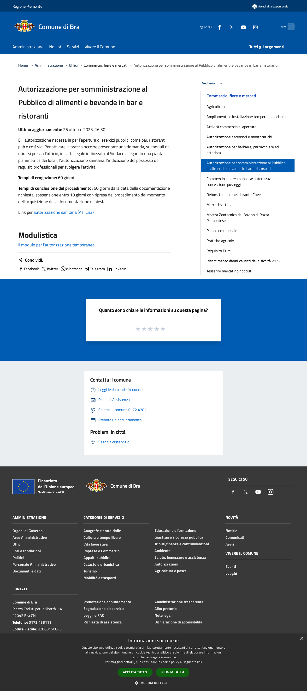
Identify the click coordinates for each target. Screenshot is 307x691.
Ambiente (162, 550)
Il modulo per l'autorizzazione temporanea (56, 245)
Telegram (94, 269)
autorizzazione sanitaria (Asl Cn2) (64, 212)
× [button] (301, 639)
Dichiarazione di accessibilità (178, 622)
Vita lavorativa (95, 544)
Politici (18, 557)
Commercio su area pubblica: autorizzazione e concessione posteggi (243, 181)
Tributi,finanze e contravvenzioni (181, 544)
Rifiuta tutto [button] (172, 672)
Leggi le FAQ (93, 615)
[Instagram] (246, 26)
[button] (153, 682)
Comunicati (234, 537)
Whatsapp (71, 269)
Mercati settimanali (222, 204)
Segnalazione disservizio (103, 608)
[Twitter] (222, 26)
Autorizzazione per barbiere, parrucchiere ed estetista (243, 150)
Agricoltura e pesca (170, 571)
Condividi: (30, 260)
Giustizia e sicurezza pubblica (178, 537)
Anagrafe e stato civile (102, 531)
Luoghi (231, 573)
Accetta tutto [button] (135, 672)
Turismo (90, 571)
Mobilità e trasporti (99, 578)
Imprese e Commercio (101, 551)
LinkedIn (116, 269)
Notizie (231, 531)
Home (23, 65)
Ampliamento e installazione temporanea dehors (246, 116)
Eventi (230, 566)
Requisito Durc (218, 251)
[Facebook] (210, 26)
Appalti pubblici (96, 557)
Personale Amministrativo (34, 564)
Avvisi (230, 544)
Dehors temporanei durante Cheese (235, 194)
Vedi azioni (213, 83)
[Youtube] (234, 26)
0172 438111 (40, 622)
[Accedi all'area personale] (270, 6)
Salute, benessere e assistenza (180, 557)
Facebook (28, 269)
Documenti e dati (26, 571)
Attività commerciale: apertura (231, 127)
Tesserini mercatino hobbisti (229, 271)
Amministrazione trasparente (178, 602)
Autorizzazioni (166, 564)
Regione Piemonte (27, 6)
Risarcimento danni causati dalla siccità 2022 (243, 261)
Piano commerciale (222, 230)
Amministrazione (49, 65)
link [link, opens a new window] (199, 662)
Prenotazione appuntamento (107, 602)
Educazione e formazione (175, 530)
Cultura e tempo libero (102, 537)
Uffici (73, 65)
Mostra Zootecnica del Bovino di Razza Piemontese (238, 217)
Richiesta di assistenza (102, 622)
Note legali (163, 615)
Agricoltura (216, 106)
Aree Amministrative (29, 537)
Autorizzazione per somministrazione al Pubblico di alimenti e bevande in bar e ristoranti (246, 165)
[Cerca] (289, 26)
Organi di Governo (27, 531)
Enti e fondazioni (26, 551)
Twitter (49, 269)
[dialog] (153, 662)
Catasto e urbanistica (101, 564)
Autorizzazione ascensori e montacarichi (239, 137)
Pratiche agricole (220, 241)
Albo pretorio (165, 608)
